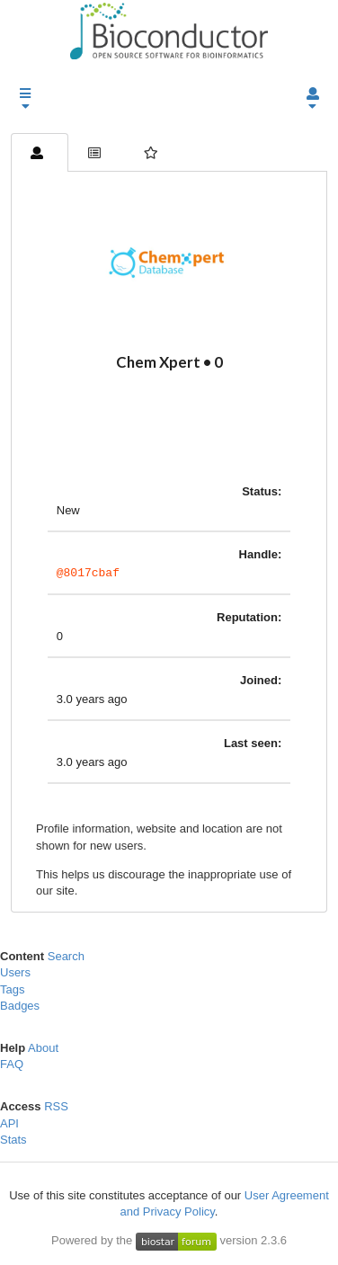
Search (66, 959)
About (43, 1050)
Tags (12, 992)
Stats (13, 1142)
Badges (20, 1008)
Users (15, 975)
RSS (56, 1109)
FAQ (11, 1066)
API (9, 1126)
